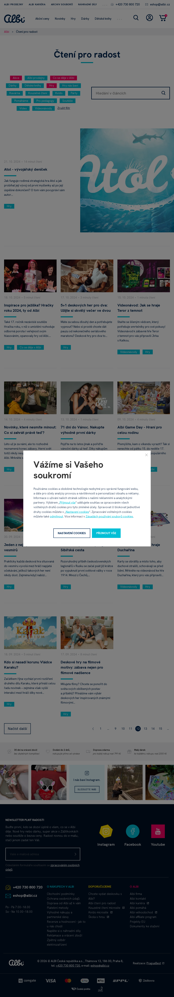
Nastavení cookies (77, 512)
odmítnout (56, 516)
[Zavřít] (146, 455)
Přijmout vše (67, 502)
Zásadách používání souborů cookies (109, 516)
